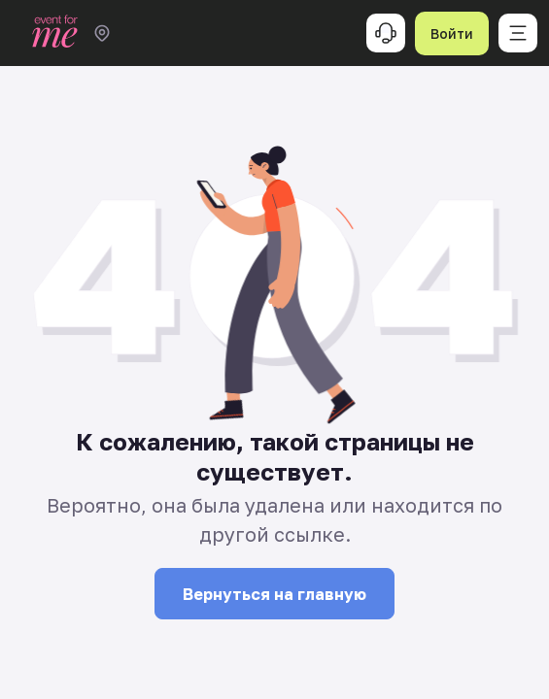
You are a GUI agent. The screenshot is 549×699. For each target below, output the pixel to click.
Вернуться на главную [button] (274, 594)
